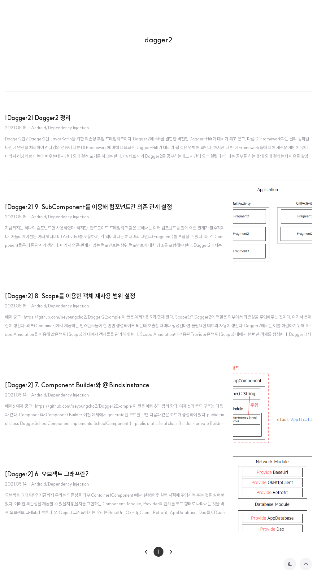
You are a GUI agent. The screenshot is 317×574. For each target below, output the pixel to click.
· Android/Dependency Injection (58, 128)
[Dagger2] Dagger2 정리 (38, 118)
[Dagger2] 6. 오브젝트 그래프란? (47, 474)
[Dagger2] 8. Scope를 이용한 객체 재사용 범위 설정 (70, 296)
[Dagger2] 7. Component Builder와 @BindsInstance (77, 385)
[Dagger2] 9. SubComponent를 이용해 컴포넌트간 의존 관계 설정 (88, 207)
